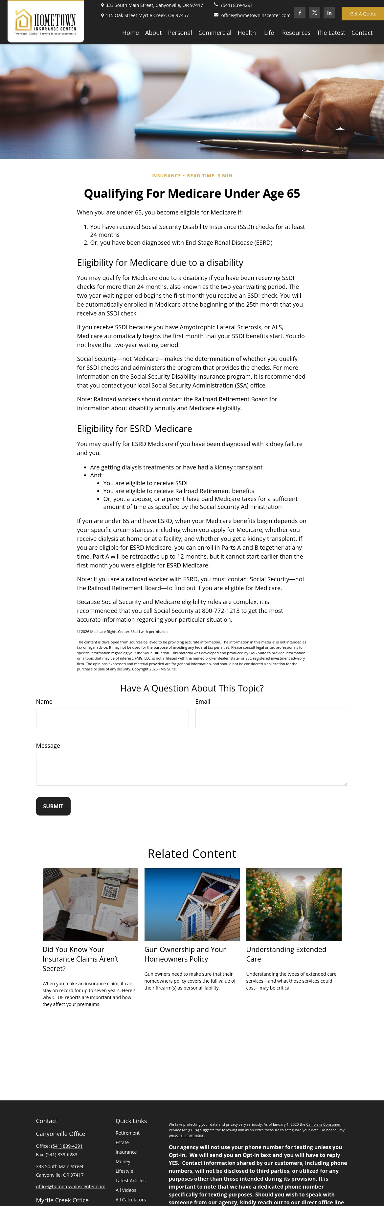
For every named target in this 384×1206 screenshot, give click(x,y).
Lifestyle (124, 1171)
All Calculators (131, 1199)
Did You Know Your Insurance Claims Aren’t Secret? (81, 958)
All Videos (126, 1190)
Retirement (128, 1133)
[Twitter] (314, 12)
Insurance (126, 1152)
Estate (122, 1142)
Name (44, 701)
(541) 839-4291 (233, 5)
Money (123, 1161)
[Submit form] (53, 806)
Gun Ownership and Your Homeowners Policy (185, 954)
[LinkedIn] (329, 12)
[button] (131, 32)
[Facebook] (299, 12)
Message (48, 745)
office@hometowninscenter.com (252, 15)
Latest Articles (131, 1180)
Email (203, 701)
